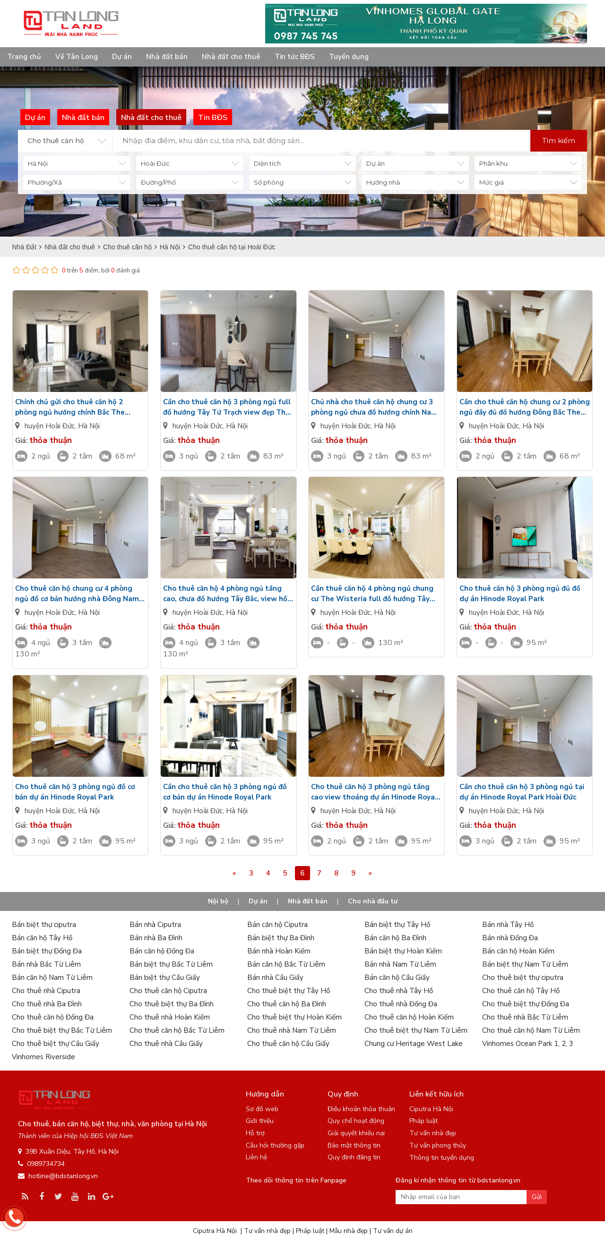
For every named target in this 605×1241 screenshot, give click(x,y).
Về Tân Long (76, 56)
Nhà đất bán (167, 56)
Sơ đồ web (262, 1109)
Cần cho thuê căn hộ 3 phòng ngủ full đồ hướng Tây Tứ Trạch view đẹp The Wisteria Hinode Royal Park (227, 407)
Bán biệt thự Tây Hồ (397, 924)
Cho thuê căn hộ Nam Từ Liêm (531, 1030)
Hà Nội (89, 426)
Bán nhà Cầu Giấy (275, 977)
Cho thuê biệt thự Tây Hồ (288, 990)
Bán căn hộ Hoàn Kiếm (518, 951)
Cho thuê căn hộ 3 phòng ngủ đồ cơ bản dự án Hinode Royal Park (75, 792)
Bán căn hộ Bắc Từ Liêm (286, 964)
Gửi (537, 1196)
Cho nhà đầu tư (373, 901)
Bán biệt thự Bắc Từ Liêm (171, 964)
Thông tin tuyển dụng (441, 1157)
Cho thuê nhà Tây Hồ (398, 990)
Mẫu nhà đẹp (348, 1230)
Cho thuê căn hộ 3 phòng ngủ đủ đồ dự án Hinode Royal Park (519, 594)
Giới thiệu (260, 1120)
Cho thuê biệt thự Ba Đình (172, 1004)
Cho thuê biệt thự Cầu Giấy (55, 1043)
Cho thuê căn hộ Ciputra (168, 990)
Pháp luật (423, 1120)
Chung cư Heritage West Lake (413, 1043)
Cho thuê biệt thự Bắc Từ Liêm (62, 1030)
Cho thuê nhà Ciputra (46, 990)
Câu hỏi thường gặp (275, 1145)
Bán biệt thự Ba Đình (280, 938)
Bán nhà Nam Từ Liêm (400, 964)
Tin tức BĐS (295, 56)
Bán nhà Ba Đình (156, 938)
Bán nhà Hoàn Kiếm (279, 951)
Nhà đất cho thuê (231, 56)
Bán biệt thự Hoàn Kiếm (403, 951)
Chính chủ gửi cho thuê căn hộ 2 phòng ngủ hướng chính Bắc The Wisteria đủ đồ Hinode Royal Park (73, 407)
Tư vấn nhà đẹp (432, 1133)
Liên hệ (256, 1157)
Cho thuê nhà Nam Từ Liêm (291, 1030)
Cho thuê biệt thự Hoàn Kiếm (294, 1017)
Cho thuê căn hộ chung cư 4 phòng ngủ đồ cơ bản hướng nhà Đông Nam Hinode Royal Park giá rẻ (77, 594)
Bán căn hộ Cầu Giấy (397, 977)
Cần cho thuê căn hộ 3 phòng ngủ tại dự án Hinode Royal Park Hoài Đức (521, 792)
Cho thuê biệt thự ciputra (522, 977)
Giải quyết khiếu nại (356, 1133)
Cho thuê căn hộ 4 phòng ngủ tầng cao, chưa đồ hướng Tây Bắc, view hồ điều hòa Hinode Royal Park (225, 594)
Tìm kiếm (558, 140)
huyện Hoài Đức (50, 426)
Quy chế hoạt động (356, 1120)
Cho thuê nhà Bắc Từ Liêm (525, 1017)
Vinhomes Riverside (43, 1057)
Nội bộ (218, 901)
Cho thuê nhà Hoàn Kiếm (170, 1017)
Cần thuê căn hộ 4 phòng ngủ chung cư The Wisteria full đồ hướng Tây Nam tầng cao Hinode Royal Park (372, 594)
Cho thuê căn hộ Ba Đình (286, 1004)
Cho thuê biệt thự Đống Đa (525, 1004)
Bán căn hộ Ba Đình (395, 938)
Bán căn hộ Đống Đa (162, 951)
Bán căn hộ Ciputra (277, 924)
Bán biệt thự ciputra (44, 924)
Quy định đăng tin (354, 1157)
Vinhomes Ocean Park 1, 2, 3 (527, 1043)
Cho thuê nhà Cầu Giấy (166, 1043)
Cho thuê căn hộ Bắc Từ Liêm (177, 1030)
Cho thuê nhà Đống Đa (400, 1004)
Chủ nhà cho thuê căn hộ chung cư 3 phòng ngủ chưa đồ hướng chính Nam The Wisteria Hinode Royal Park (374, 407)
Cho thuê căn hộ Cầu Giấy (288, 1043)
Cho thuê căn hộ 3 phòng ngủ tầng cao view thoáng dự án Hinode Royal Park (374, 792)
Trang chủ (24, 56)
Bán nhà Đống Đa (510, 938)
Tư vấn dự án (393, 1230)
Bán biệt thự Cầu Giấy (165, 977)
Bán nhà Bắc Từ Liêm (46, 964)
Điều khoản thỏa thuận (361, 1109)
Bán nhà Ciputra (155, 924)
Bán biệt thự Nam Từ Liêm (525, 964)
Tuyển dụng (349, 56)
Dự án (122, 56)
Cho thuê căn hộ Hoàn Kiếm (409, 1017)
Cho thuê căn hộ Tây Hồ (521, 990)
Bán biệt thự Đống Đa (47, 951)
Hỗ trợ (255, 1133)
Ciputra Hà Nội (431, 1109)
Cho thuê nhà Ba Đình (47, 1004)
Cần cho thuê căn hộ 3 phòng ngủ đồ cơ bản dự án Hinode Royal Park (225, 792)
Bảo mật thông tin (354, 1145)
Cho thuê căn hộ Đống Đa (53, 1017)
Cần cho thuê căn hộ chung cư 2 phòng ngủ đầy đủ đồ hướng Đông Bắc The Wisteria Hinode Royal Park (524, 407)
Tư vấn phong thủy (437, 1145)
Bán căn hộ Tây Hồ (42, 938)
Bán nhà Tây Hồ (508, 924)
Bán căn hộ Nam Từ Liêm (52, 977)
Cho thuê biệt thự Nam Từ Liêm (415, 1030)
